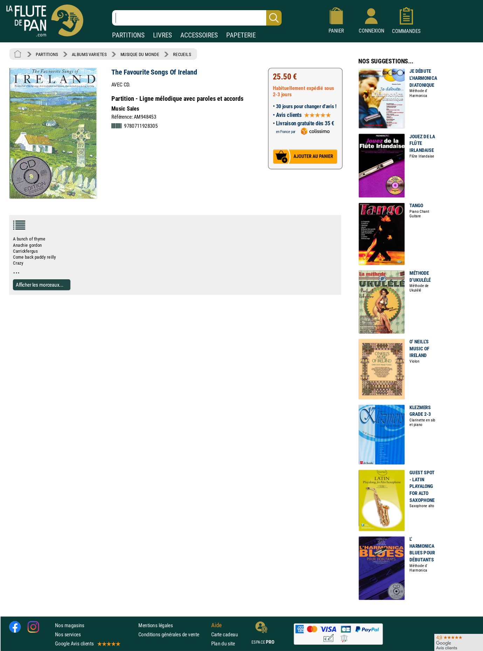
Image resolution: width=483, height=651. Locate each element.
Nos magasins (69, 625)
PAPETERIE (241, 35)
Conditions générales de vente (173, 634)
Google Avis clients (87, 643)
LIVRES (162, 35)
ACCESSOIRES (199, 35)
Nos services (68, 634)
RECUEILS (182, 54)
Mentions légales (155, 625)
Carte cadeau (224, 634)
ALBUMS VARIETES (89, 54)
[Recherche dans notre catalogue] (197, 18)
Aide (216, 625)
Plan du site (223, 643)
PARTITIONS (128, 35)
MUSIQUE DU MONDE (139, 54)
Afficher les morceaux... (39, 285)
